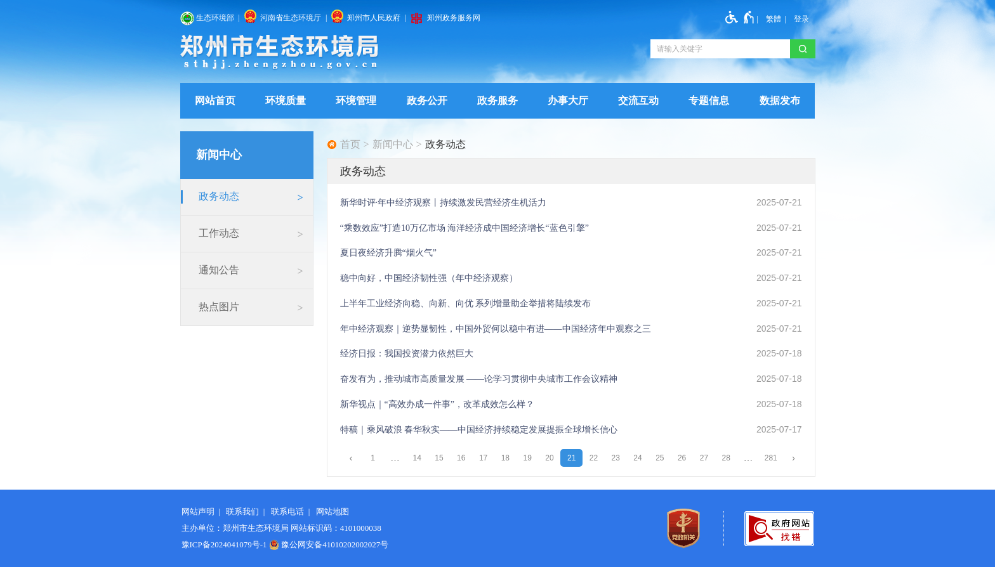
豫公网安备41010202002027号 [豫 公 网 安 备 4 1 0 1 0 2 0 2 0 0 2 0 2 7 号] (329, 545)
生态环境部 (215, 17)
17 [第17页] (483, 457)
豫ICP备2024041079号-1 (224, 544)
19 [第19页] (527, 457)
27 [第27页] (704, 457)
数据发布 (780, 100)
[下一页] (793, 458)
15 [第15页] (439, 457)
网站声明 (197, 511)
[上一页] (351, 458)
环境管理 (356, 100)
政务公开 (427, 100)
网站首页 (215, 100)
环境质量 (285, 100)
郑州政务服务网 (453, 17)
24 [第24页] (637, 457)
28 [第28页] (726, 457)
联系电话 (287, 511)
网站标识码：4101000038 (336, 528)
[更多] (748, 458)
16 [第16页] (461, 457)
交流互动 (638, 100)
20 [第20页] (549, 457)
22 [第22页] (594, 457)
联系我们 (242, 511)
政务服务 (497, 100)
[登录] (801, 19)
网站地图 (332, 511)
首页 (350, 145)
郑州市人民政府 (373, 17)
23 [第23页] (616, 457)
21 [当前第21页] (571, 457)
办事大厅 (568, 100)
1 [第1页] (373, 457)
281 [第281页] (771, 457)
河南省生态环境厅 (290, 17)
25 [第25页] (660, 457)
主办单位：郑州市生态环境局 (235, 528)
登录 (801, 19)
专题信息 (709, 100)
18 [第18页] (505, 457)
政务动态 (445, 145)
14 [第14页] (417, 457)
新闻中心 (392, 145)
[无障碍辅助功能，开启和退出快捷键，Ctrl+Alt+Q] (740, 17)
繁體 (773, 19)
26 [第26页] (682, 457)
